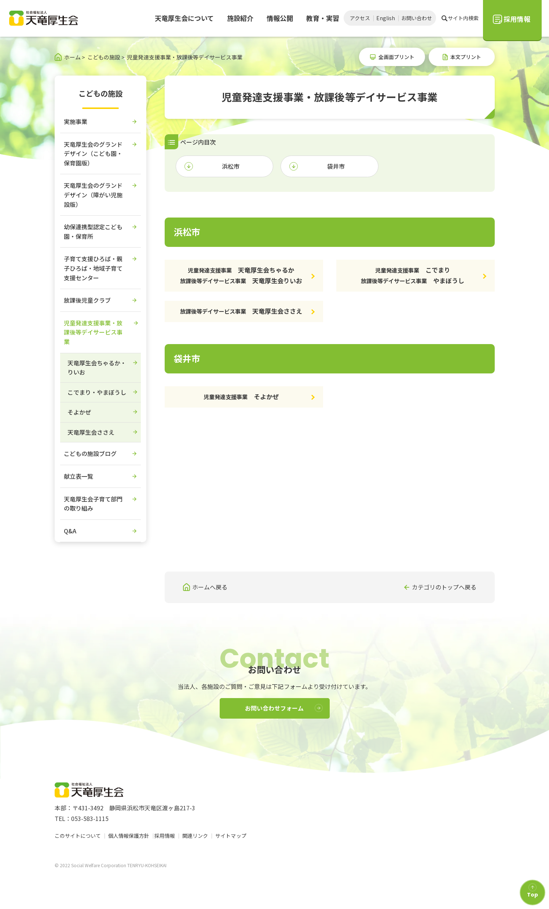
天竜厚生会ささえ (241, 310)
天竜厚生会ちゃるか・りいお (96, 367)
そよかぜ (241, 396)
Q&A (70, 530)
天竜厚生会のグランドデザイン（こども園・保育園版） (93, 153)
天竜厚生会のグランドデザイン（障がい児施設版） (93, 194)
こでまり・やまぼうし (96, 392)
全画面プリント (396, 57)
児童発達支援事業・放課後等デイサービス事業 (93, 332)
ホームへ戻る (209, 587)
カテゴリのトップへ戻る (444, 587)
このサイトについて (78, 835)
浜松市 (230, 166)
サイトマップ (232, 835)
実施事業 (75, 121)
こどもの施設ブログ (90, 453)
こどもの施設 (100, 93)
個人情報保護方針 (128, 835)
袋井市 (336, 166)
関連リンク (197, 835)
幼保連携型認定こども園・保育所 (93, 231)
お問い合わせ (416, 18)
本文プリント (465, 57)
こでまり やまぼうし (412, 275)
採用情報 (167, 835)
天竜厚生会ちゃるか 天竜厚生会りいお (241, 275)
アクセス (360, 18)
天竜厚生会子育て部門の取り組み (93, 503)
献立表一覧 (78, 476)
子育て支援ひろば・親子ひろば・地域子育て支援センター (93, 268)
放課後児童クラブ (87, 300)
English (385, 18)
